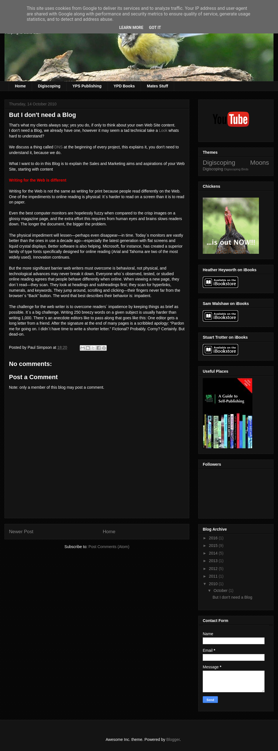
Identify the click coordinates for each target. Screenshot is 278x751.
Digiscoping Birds (236, 169)
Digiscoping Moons (236, 162)
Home (20, 86)
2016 (214, 538)
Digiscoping (49, 86)
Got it (155, 27)
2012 (214, 568)
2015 (214, 545)
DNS (58, 147)
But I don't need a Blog (232, 597)
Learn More (131, 27)
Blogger (172, 739)
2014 (214, 553)
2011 (214, 576)
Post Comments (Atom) (108, 546)
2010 (214, 584)
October (221, 590)
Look (163, 130)
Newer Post (21, 531)
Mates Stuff (157, 86)
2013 (214, 560)
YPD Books (124, 86)
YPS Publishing (86, 86)
